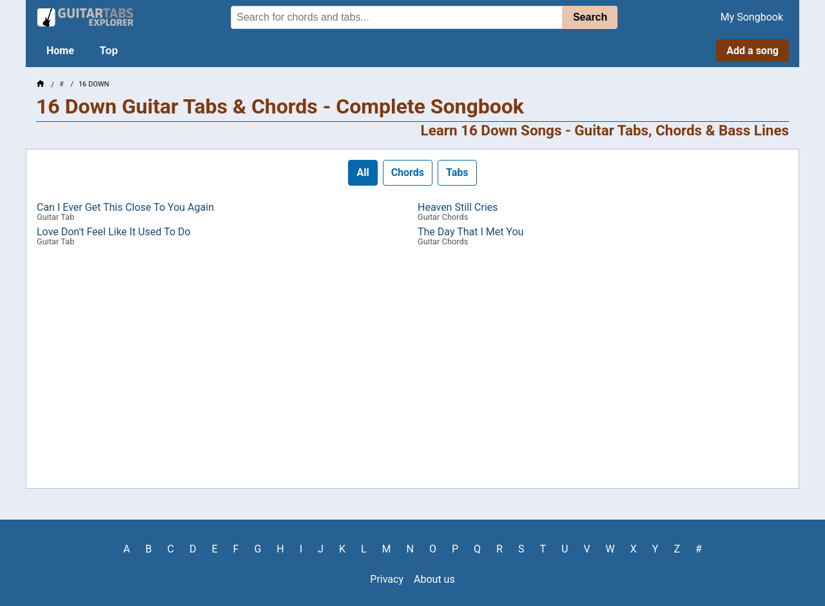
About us (434, 579)
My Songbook (752, 17)
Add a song (752, 50)
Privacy (386, 579)
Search (590, 17)
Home (60, 50)
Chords (407, 172)
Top (109, 50)
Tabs (457, 172)
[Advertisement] (412, 372)
